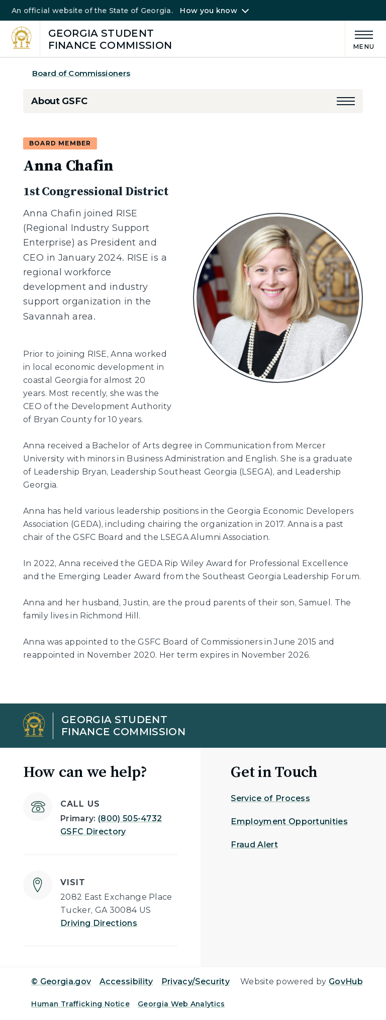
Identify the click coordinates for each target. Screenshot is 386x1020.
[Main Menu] (359, 38)
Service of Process (270, 798)
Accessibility (126, 981)
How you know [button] (208, 11)
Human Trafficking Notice (80, 1003)
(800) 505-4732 (130, 818)
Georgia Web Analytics (181, 1003)
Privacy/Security (195, 981)
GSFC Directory (93, 831)
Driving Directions (98, 923)
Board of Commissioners (81, 73)
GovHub (346, 981)
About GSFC (59, 101)
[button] (346, 101)
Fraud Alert (254, 844)
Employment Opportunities (289, 821)
